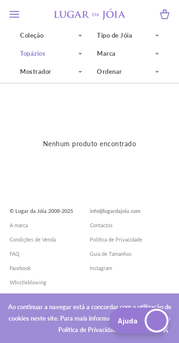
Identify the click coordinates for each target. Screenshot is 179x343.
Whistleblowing (28, 282)
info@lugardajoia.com (115, 211)
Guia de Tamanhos (111, 254)
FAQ (15, 254)
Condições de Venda (33, 239)
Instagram (101, 268)
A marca (19, 225)
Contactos (101, 225)
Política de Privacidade (116, 239)
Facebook (20, 268)
